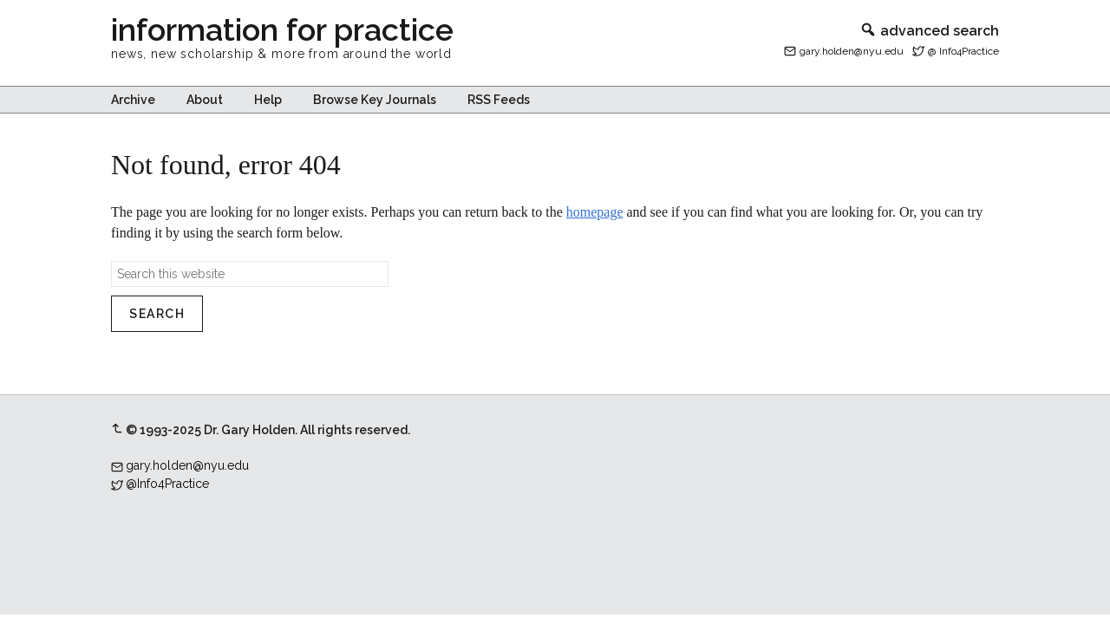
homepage (595, 212)
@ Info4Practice (963, 51)
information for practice (282, 29)
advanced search (929, 31)
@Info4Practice (167, 484)
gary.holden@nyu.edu (852, 51)
